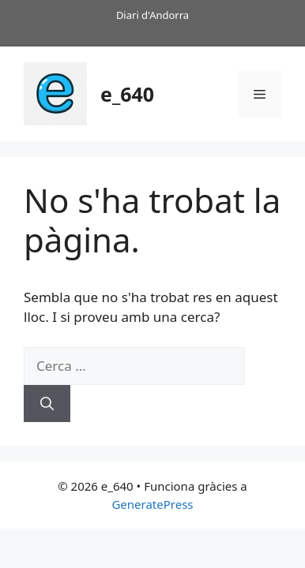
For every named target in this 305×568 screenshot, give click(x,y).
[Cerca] (47, 404)
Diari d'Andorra (152, 15)
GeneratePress (152, 504)
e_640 (127, 93)
